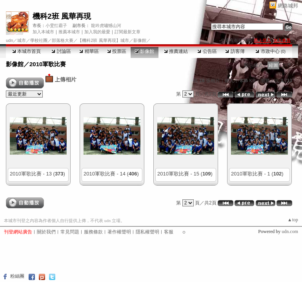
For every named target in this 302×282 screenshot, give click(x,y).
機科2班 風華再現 (62, 16)
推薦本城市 (69, 31)
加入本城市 (43, 31)
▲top (292, 219)
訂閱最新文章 (127, 31)
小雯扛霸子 (56, 25)
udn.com (290, 231)
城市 (21, 40)
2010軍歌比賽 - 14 (105, 174)
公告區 (206, 51)
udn (9, 40)
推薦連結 (176, 51)
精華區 (88, 51)
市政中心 (270, 51)
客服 (168, 232)
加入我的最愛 (97, 31)
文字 (286, 65)
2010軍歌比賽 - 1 (250, 174)
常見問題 (69, 232)
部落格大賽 (62, 40)
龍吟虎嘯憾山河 (106, 25)
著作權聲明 (119, 232)
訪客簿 (234, 51)
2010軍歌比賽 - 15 (178, 174)
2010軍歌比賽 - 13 (31, 174)
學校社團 (38, 40)
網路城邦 (288, 6)
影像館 (144, 51)
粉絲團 (17, 276)
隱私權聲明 (147, 232)
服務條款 (93, 232)
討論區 (61, 51)
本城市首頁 (26, 51)
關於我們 (46, 232)
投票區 (116, 51)
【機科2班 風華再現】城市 (103, 40)
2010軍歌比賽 (47, 64)
